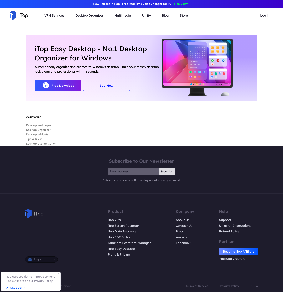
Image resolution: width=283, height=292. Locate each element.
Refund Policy (229, 231)
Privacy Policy (229, 286)
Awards (181, 237)
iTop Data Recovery (122, 231)
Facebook (183, 243)
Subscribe (166, 171)
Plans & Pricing (119, 254)
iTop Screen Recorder (123, 225)
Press (180, 231)
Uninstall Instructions (235, 225)
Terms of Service (197, 286)
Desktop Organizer (38, 130)
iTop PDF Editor (119, 237)
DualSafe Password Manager (129, 243)
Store (184, 15)
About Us (182, 220)
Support (225, 220)
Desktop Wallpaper (38, 125)
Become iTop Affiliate (238, 251)
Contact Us (184, 225)
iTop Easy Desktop (121, 249)
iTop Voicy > (182, 4)
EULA (254, 286)
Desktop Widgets (37, 134)
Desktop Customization (41, 143)
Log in (265, 15)
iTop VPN (114, 220)
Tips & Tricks (34, 139)
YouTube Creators (232, 259)
